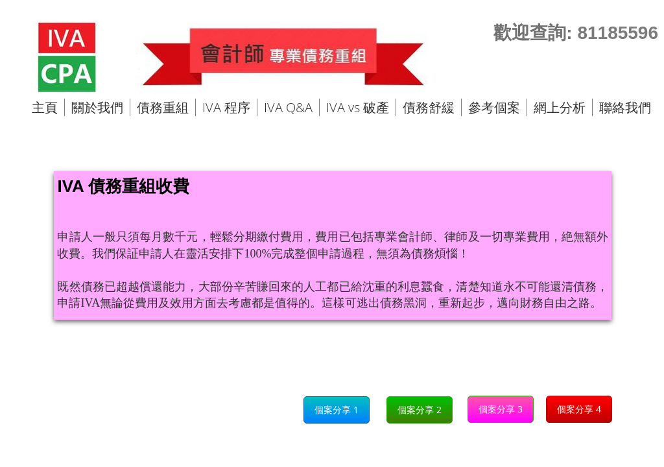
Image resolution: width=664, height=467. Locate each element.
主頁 (45, 107)
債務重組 (163, 107)
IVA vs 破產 (357, 107)
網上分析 (560, 107)
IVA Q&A (288, 107)
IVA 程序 (226, 107)
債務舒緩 (429, 107)
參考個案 (494, 107)
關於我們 (97, 107)
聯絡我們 (625, 107)
